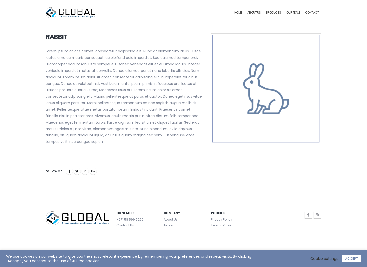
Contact (312, 12)
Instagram (317, 214)
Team (168, 225)
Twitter (77, 171)
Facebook (69, 171)
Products (273, 12)
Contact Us (125, 225)
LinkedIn (85, 171)
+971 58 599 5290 (130, 219)
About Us (254, 12)
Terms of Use (221, 225)
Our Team (293, 12)
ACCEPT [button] (351, 258)
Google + (93, 171)
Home (238, 12)
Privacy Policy (221, 219)
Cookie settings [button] (324, 258)
